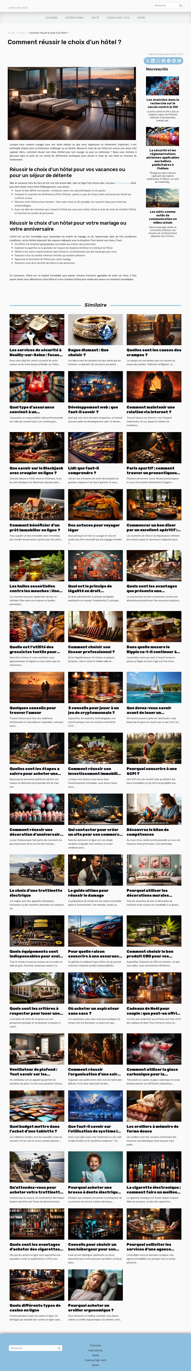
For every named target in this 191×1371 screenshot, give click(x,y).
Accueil (11, 33)
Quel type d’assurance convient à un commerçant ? (32, 412)
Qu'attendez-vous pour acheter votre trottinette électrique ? (36, 1192)
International (74, 17)
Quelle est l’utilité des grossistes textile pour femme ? (33, 652)
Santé (95, 17)
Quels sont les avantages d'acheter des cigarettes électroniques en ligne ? (35, 1249)
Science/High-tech (118, 17)
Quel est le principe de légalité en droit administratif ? (90, 591)
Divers (141, 17)
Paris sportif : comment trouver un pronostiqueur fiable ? (153, 473)
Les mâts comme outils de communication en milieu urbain (163, 217)
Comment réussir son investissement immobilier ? (95, 774)
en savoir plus (122, 183)
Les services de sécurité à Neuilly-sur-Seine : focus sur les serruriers (36, 355)
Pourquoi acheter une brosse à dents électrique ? (94, 1192)
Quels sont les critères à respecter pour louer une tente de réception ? (35, 1013)
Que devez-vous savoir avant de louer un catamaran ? (149, 713)
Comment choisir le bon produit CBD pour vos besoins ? (150, 956)
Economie (52, 17)
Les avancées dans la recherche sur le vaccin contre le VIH (163, 103)
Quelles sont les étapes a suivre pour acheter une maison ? (34, 774)
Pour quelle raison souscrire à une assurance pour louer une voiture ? (94, 956)
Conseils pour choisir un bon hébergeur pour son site (92, 1249)
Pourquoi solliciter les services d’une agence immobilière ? (149, 1249)
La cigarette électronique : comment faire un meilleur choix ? (154, 1192)
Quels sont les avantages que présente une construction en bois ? (152, 591)
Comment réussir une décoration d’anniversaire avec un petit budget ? (36, 835)
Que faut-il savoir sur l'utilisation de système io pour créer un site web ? (94, 1131)
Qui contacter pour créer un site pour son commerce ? (95, 835)
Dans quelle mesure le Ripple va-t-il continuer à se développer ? (152, 652)
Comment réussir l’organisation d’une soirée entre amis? (95, 1074)
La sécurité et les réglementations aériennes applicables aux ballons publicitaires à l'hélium (162, 159)
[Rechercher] (168, 5)
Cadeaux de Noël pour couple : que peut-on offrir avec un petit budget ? (153, 1013)
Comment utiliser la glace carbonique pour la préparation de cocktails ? (153, 1074)
